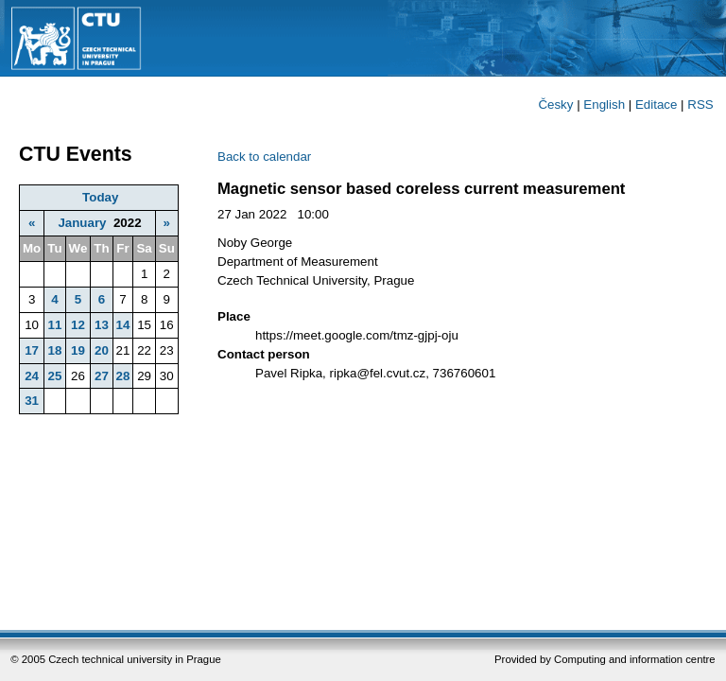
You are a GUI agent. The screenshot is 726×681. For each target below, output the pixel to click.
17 (32, 350)
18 (54, 350)
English (604, 104)
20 (102, 350)
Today (100, 197)
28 (123, 376)
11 (54, 325)
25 (54, 376)
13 (102, 325)
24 (32, 376)
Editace (656, 104)
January (82, 223)
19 (78, 350)
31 (32, 400)
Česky (555, 104)
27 (102, 376)
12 (78, 325)
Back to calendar (264, 156)
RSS (700, 104)
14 (123, 325)
